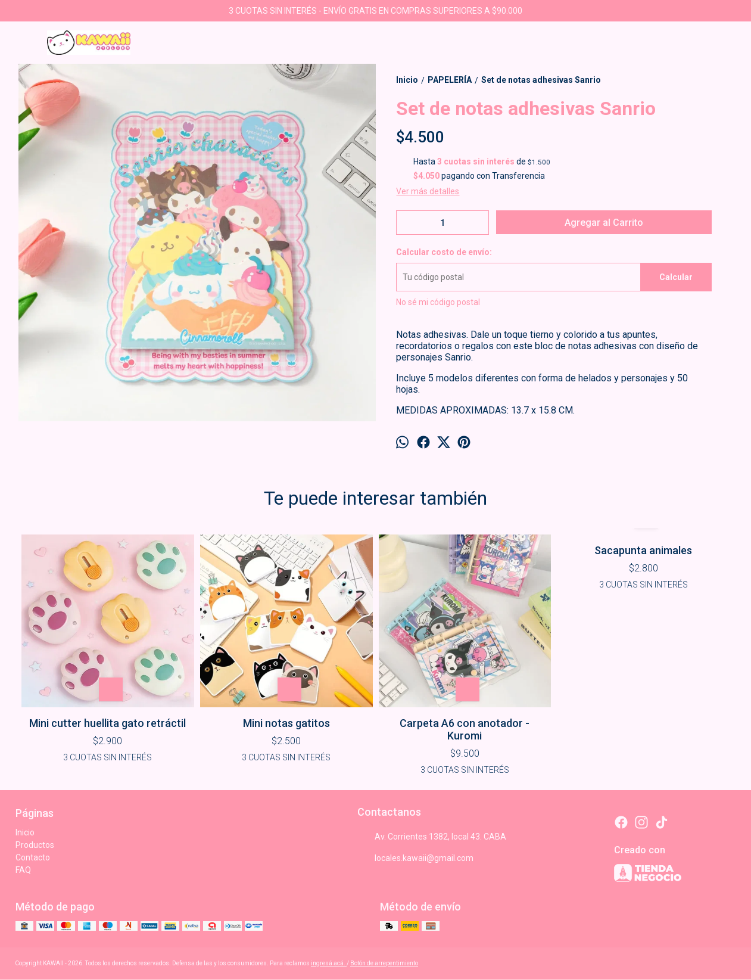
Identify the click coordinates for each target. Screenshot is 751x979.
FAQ (23, 870)
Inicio (25, 832)
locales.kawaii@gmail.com (415, 858)
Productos (34, 845)
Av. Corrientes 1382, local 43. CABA (431, 837)
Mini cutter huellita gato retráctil (107, 723)
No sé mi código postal (438, 302)
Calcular (676, 277)
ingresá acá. (329, 963)
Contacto (32, 857)
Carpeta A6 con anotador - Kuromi (464, 729)
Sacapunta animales (643, 550)
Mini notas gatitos (286, 723)
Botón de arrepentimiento (384, 963)
